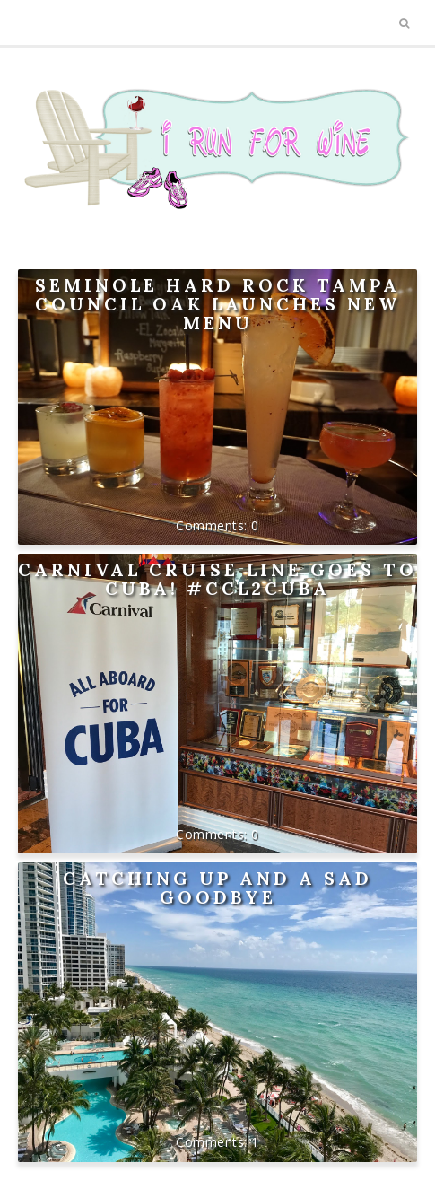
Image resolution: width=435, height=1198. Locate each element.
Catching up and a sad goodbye (217, 887)
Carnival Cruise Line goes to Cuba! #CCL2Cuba (217, 578)
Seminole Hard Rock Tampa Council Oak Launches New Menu (217, 304)
